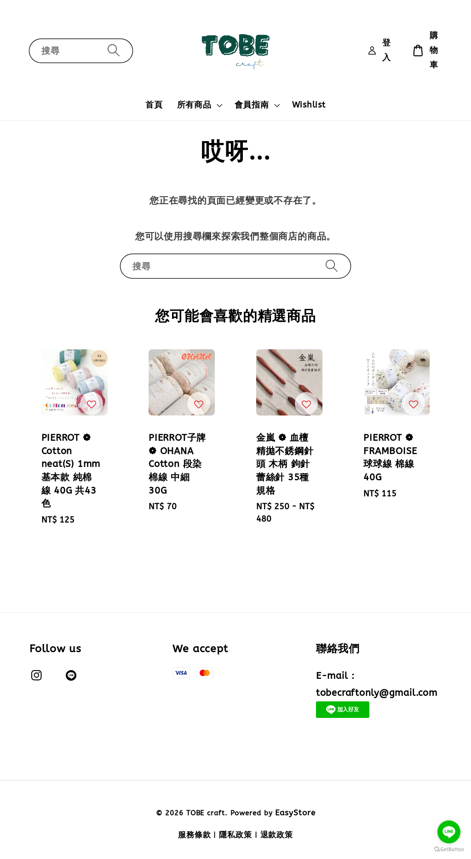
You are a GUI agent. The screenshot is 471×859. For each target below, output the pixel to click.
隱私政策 (235, 835)
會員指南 (252, 105)
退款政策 (276, 835)
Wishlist (309, 105)
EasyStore (295, 812)
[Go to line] (448, 831)
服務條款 (194, 835)
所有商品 (194, 105)
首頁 (154, 105)
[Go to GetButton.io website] (449, 850)
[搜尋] (113, 50)
